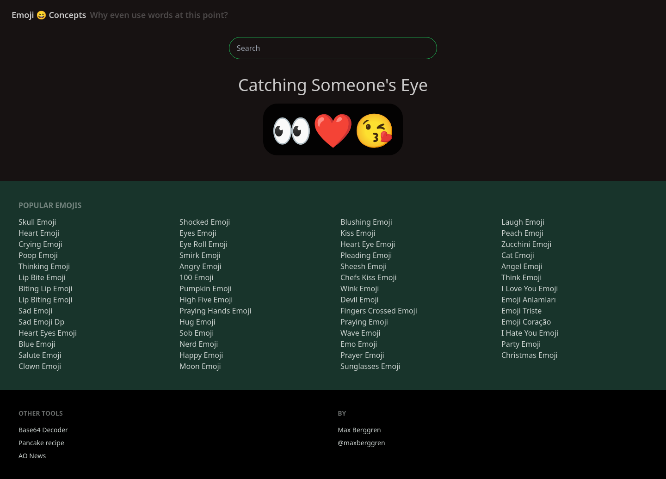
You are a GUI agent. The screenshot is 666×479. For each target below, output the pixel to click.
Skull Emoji (37, 222)
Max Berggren (359, 429)
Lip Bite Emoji (42, 277)
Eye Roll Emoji (203, 244)
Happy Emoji (201, 355)
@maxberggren (361, 442)
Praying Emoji (364, 322)
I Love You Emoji (529, 288)
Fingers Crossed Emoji (378, 311)
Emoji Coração (526, 322)
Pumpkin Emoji (205, 288)
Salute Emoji (40, 355)
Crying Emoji (40, 244)
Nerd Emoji (198, 344)
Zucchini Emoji (526, 244)
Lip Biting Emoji (45, 300)
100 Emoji (196, 277)
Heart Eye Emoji (367, 244)
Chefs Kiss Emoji (368, 277)
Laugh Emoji (522, 222)
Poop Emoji (38, 255)
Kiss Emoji (357, 233)
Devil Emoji (359, 300)
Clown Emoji (39, 366)
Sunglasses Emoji (370, 366)
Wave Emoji (360, 333)
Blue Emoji (36, 344)
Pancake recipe (41, 442)
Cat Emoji (517, 255)
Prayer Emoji (362, 355)
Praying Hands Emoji (215, 311)
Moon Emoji (200, 366)
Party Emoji (521, 344)
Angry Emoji (200, 266)
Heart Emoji (38, 233)
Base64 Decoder (43, 429)
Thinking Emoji (44, 266)
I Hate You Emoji (529, 333)
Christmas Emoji (529, 355)
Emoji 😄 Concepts (120, 14)
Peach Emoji (522, 233)
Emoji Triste (521, 311)
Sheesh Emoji (363, 266)
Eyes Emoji (197, 233)
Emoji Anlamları (528, 300)
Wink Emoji (359, 288)
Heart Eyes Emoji (47, 333)
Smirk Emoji (200, 255)
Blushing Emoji (366, 222)
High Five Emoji (206, 300)
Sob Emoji (196, 333)
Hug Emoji (197, 322)
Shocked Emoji (204, 222)
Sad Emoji (35, 311)
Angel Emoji (522, 266)
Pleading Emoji (366, 255)
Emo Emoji (358, 344)
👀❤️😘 (333, 129)
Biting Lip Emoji (45, 288)
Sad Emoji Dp (41, 322)
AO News (32, 455)
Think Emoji (521, 277)
